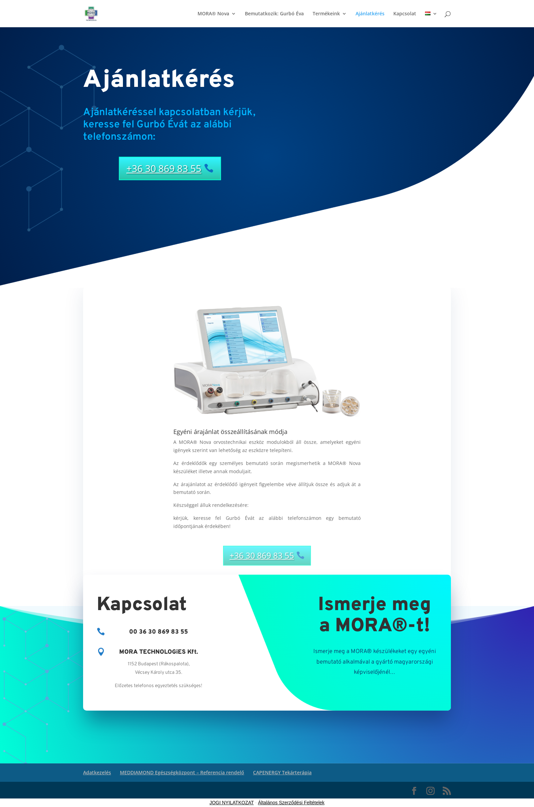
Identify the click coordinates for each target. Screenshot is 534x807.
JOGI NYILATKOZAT (231, 802)
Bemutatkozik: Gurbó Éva (274, 14)
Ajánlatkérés (370, 14)
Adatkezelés (97, 772)
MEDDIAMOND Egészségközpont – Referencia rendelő (182, 772)
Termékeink (326, 14)
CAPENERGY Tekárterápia (282, 772)
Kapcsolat (404, 14)
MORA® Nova (213, 14)
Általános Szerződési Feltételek (291, 802)
